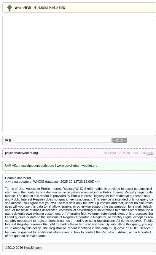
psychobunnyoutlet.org (37, 165)
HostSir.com (33, 247)
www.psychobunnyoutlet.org (77, 165)
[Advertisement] (55, 73)
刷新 (150, 153)
